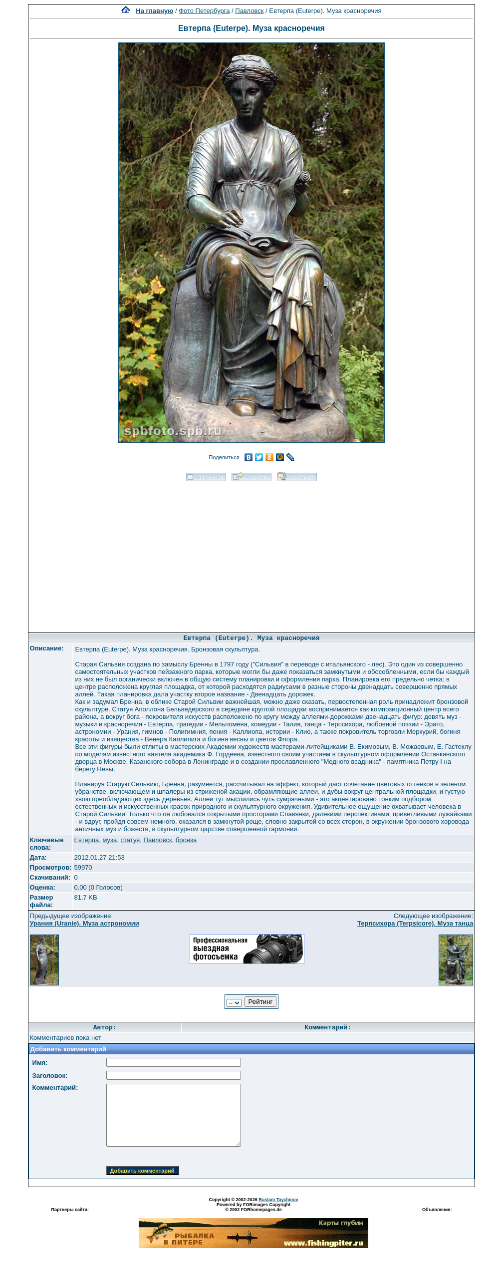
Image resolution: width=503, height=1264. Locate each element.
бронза (186, 840)
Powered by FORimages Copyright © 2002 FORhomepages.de (253, 1207)
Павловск (249, 10)
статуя (130, 840)
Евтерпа (86, 840)
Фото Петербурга (204, 10)
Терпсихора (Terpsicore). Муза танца (415, 923)
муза (110, 840)
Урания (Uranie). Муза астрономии (84, 923)
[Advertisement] (251, 554)
